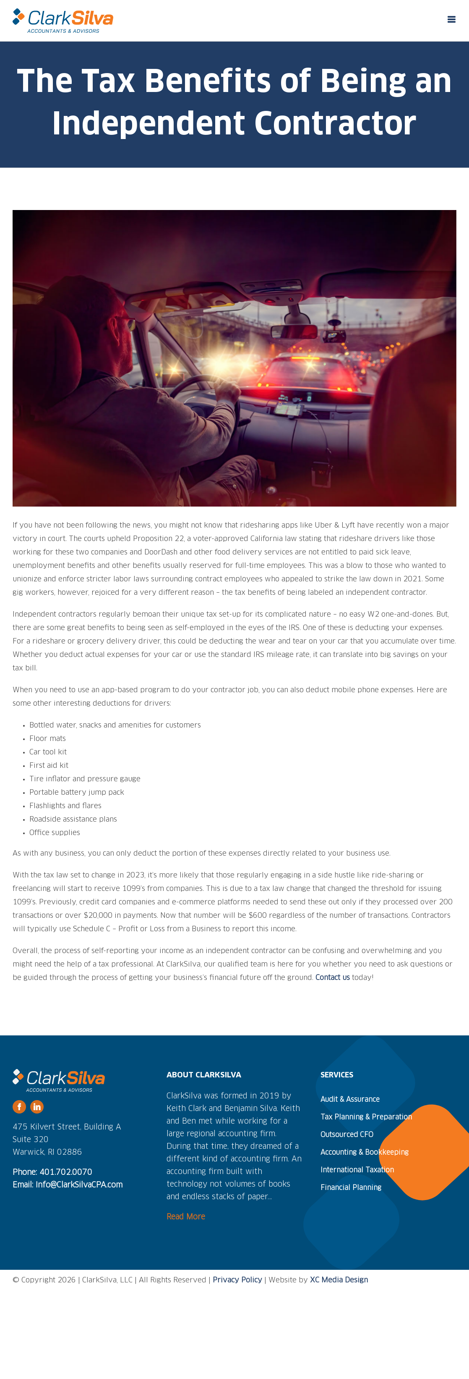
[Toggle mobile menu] (452, 19)
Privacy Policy (237, 1280)
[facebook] (19, 1107)
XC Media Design (339, 1280)
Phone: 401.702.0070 (52, 1173)
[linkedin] (37, 1107)
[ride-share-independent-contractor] (234, 358)
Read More (186, 1217)
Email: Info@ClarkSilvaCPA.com (67, 1185)
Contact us (332, 978)
